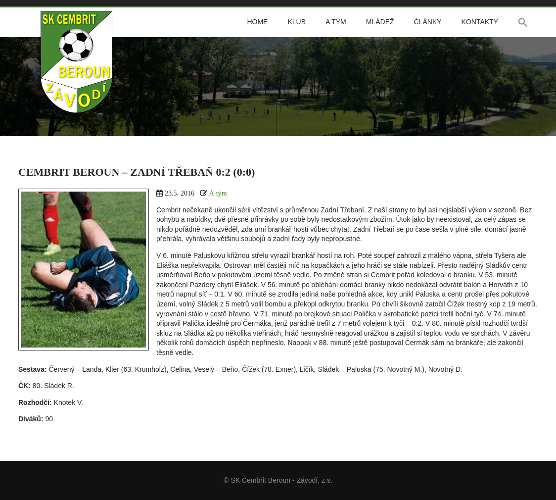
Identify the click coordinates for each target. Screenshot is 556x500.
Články (428, 22)
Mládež (380, 22)
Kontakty (480, 22)
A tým (335, 22)
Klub (296, 22)
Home (257, 22)
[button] (523, 22)
